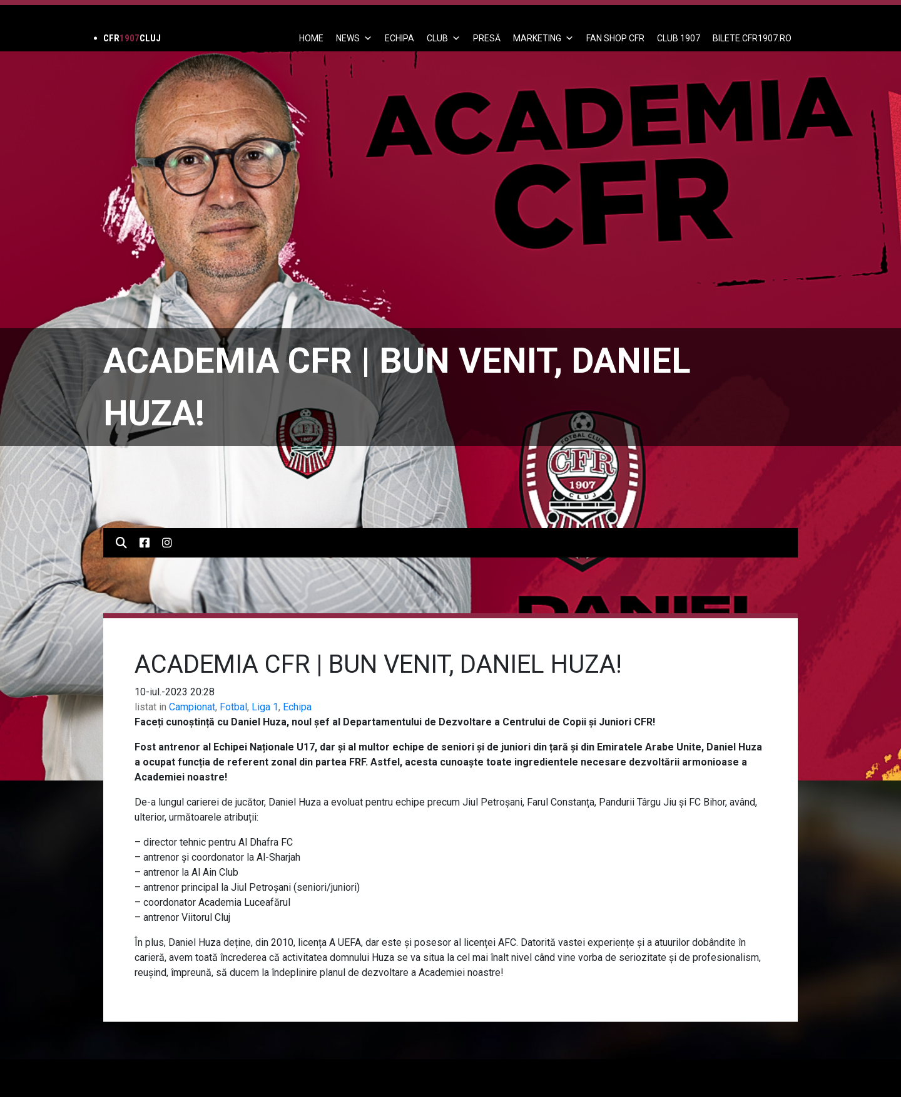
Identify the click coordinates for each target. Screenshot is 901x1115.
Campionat (192, 707)
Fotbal (233, 707)
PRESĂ (487, 38)
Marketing (543, 38)
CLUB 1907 (678, 38)
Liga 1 (265, 707)
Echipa (297, 707)
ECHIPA (399, 38)
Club (444, 38)
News (354, 38)
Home (311, 38)
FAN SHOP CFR (615, 38)
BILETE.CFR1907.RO (752, 38)
